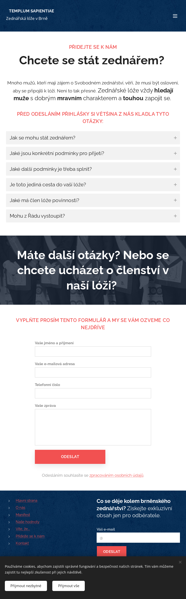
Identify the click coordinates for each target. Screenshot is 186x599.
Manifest (23, 515)
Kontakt (22, 543)
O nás (20, 508)
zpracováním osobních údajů (116, 475)
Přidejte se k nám (30, 536)
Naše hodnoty (27, 522)
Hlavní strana (26, 500)
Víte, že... (23, 529)
